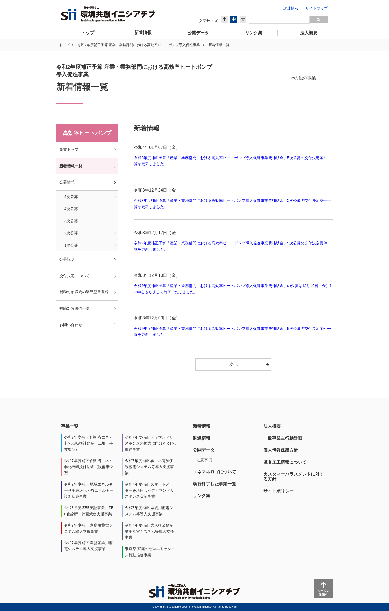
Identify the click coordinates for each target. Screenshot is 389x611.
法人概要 (272, 426)
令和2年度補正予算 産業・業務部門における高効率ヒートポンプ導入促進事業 (139, 45)
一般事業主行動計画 (282, 438)
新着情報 (201, 426)
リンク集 (201, 495)
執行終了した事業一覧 (214, 484)
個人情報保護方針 (280, 450)
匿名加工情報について (285, 462)
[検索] (279, 20)
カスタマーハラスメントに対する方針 (293, 476)
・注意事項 (202, 460)
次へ (233, 364)
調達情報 (201, 438)
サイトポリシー (278, 491)
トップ (64, 45)
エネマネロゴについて (214, 472)
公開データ (203, 450)
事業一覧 (69, 426)
